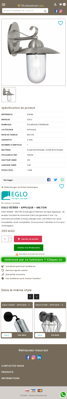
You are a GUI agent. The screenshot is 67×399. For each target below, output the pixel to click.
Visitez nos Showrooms (29, 247)
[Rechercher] (25, 10)
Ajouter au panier (28, 239)
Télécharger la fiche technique (19, 187)
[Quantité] (4, 239)
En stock (6, 203)
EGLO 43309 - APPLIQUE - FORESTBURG (16, 305)
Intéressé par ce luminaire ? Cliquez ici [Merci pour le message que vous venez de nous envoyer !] (33, 259)
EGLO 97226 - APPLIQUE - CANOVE (50, 305)
